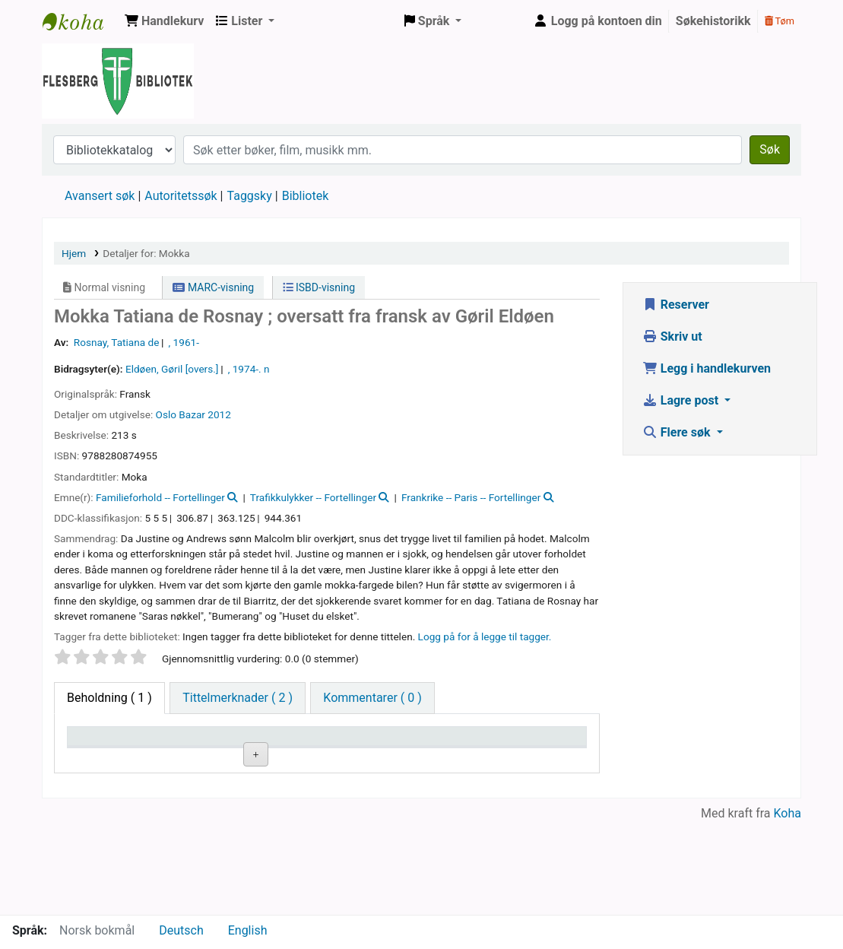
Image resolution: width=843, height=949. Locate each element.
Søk (769, 149)
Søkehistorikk (713, 21)
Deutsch (181, 930)
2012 (219, 414)
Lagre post (681, 400)
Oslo (166, 414)
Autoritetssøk (180, 196)
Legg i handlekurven (706, 368)
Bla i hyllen (289, 793)
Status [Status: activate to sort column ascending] (439, 758)
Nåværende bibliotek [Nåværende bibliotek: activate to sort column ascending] (191, 750)
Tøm (779, 21)
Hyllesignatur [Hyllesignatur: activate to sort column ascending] (282, 758)
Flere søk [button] (678, 432)
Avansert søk (100, 196)
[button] (164, 21)
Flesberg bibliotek (81, 21)
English (248, 930)
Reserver (675, 304)
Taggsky (249, 196)
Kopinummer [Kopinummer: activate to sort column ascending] (367, 758)
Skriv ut (672, 336)
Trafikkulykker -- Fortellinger (313, 497)
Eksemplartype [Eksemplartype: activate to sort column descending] (114, 758)
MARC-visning (213, 287)
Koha (787, 905)
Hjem (74, 253)
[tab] (238, 698)
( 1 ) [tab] (109, 697)
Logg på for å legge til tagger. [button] (485, 636)
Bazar (192, 414)
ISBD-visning (319, 287)
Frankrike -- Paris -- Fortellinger (470, 497)
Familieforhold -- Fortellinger (160, 497)
